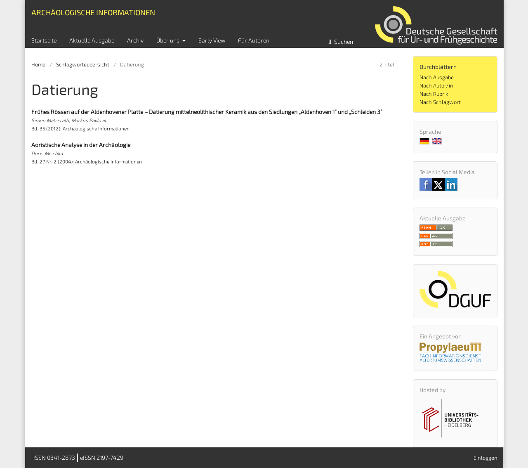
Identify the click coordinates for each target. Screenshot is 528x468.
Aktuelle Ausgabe (91, 40)
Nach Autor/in (436, 85)
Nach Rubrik (434, 93)
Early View (211, 40)
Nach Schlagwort (440, 102)
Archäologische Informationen (93, 12)
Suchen (343, 41)
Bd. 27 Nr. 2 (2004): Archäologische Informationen (86, 161)
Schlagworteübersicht (82, 64)
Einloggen (485, 457)
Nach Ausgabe (437, 77)
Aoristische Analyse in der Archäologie (80, 144)
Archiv (135, 40)
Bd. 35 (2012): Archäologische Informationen (80, 128)
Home (38, 64)
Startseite (44, 40)
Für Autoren (253, 40)
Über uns (168, 40)
